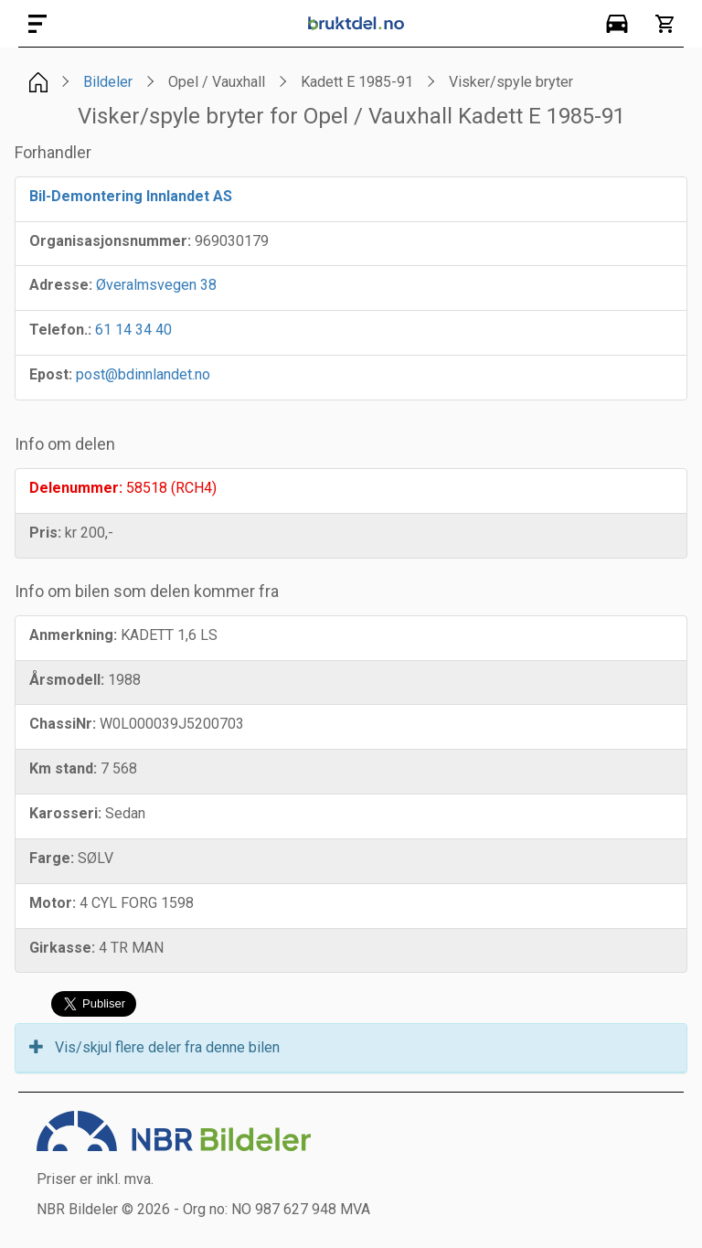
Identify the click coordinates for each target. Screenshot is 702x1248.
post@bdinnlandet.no (143, 374)
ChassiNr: (62, 723)
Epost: (50, 374)
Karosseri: (65, 813)
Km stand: (63, 768)
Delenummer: (75, 487)
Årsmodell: (66, 679)
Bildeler (108, 82)
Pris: (45, 532)
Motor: (52, 903)
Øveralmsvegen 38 (156, 284)
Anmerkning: (73, 635)
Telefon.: (60, 329)
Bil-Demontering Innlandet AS (130, 196)
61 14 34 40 (133, 329)
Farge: (51, 858)
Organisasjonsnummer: (110, 241)
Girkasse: (62, 947)
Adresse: (60, 284)
